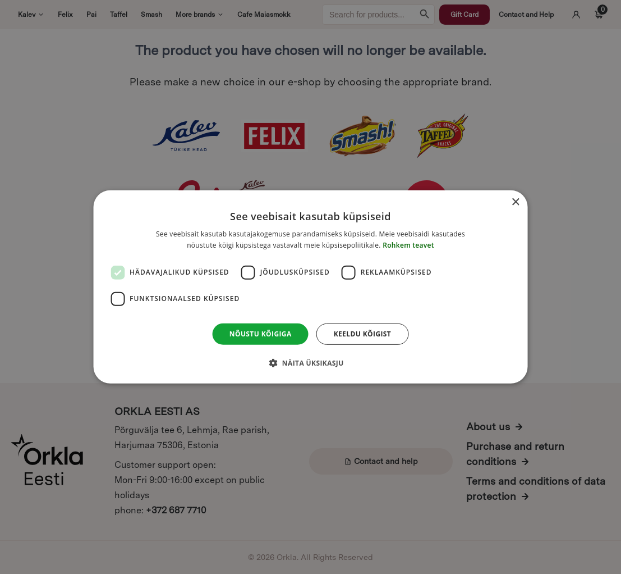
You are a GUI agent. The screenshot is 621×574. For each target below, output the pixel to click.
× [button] (515, 202)
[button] (310, 363)
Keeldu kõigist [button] (363, 334)
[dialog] (310, 287)
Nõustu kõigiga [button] (260, 334)
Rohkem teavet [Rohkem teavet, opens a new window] (408, 245)
